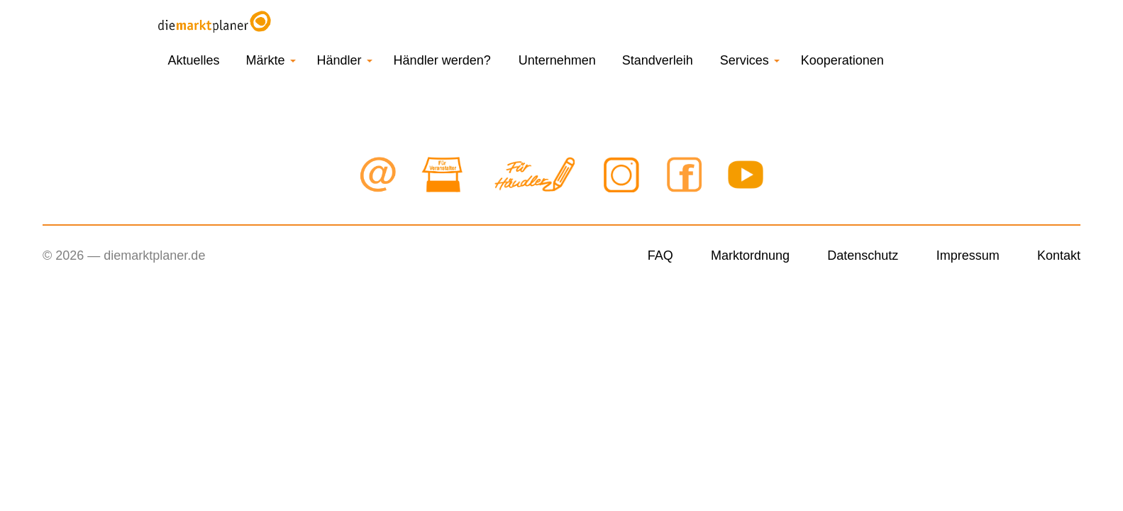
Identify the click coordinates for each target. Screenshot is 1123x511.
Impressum (968, 255)
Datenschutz (862, 255)
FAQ (660, 255)
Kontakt (1058, 255)
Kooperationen (842, 60)
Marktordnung (750, 255)
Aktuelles (194, 60)
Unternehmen (557, 60)
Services (750, 60)
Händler (344, 60)
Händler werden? (442, 60)
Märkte (271, 60)
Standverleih (657, 60)
